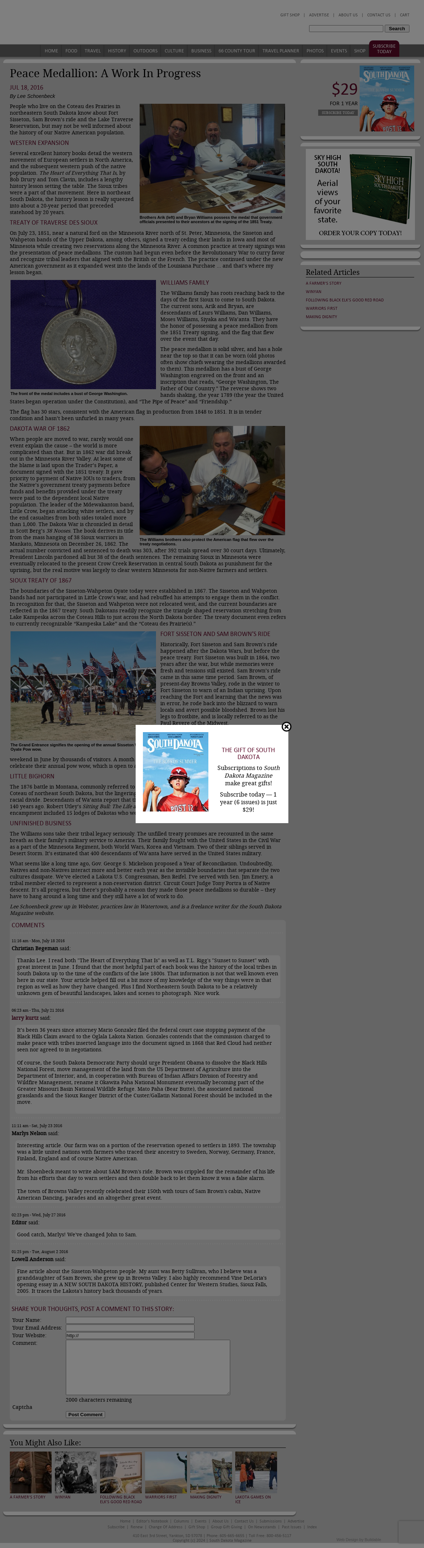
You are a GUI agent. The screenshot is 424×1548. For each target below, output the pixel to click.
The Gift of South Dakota (248, 754)
